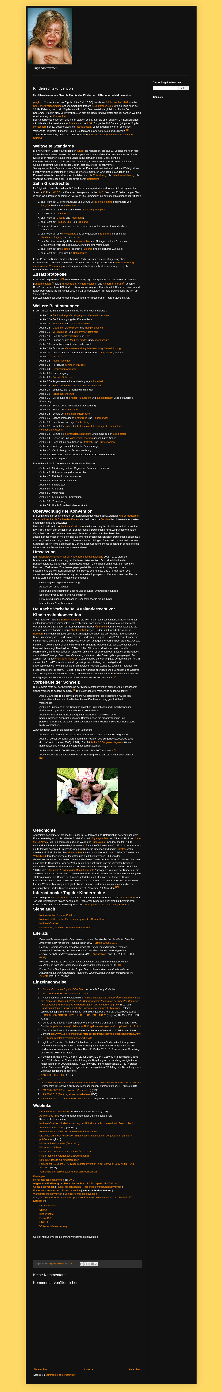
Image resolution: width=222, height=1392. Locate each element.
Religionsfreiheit (94, 327)
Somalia (72, 123)
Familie (66, 248)
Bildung (61, 217)
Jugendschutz (101, 340)
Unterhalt (98, 381)
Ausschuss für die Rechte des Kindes (58, 519)
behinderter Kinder (75, 364)
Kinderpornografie (113, 283)
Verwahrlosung (112, 348)
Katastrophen (83, 241)
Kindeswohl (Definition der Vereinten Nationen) (65, 927)
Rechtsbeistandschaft (51, 429)
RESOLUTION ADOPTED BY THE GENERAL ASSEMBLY (73, 1015)
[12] (41, 758)
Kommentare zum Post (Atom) (60, 1375)
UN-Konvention (48, 1205)
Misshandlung (95, 348)
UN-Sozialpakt (94, 1183)
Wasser (119, 262)
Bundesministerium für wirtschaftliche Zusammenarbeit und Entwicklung (81, 1008)
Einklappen (39, 1176)
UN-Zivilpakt (111, 1183)
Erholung (83, 221)
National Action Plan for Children (58, 915)
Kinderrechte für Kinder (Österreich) (59, 1143)
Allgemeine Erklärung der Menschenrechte (70, 870)
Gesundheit (63, 213)
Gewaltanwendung (75, 348)
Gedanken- (59, 327)
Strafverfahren (107, 442)
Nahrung (129, 262)
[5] (124, 283)
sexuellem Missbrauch (77, 413)
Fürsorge (87, 248)
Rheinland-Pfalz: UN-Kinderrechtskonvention (67, 1098)
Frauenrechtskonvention (46, 1190)
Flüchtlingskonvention (69, 1186)
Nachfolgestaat (83, 126)
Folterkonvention (71, 1190)
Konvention (59, 116)
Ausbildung (77, 217)
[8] (115, 676)
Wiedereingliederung (81, 438)
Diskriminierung (103, 201)
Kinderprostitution (87, 283)
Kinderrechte (75, 852)
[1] (127, 130)
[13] (117, 887)
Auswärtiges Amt (49, 1115)
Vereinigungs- (60, 331)
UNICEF (55, 192)
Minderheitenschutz (63, 393)
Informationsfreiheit (80, 323)
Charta (43, 1209)
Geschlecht (72, 205)
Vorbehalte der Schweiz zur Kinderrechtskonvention (68, 1171)
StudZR (44, 976)
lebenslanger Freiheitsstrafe (106, 426)
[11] (113, 749)
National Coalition (71, 526)
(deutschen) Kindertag (117, 904)
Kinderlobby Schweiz (51, 1147)
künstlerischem (104, 397)
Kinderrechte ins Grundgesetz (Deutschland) (64, 1155)
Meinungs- (58, 323)
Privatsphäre (69, 233)
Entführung (81, 417)
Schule (77, 385)
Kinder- (84, 340)
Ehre (87, 336)
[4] (52, 283)
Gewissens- (73, 327)
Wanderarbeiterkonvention (47, 1193)
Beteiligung (93, 178)
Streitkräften (119, 433)
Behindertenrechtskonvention (80, 1193)
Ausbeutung (82, 422)
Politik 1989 (46, 1218)
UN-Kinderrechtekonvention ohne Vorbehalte (67, 1038)
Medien (74, 340)
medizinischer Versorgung (47, 266)
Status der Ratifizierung (53, 1127)
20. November (114, 102)
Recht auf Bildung (62, 385)
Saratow (121, 849)
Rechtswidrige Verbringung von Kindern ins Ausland (81, 315)
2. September (99, 105)
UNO (100, 192)
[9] (74, 690)
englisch (38, 102)
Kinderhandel (69, 283)
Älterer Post (135, 1369)
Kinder (80, 150)
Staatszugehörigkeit (94, 209)
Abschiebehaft (79, 630)
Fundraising (98, 842)
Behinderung (80, 253)
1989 (125, 102)
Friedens (77, 237)
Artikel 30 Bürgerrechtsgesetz (107, 742)
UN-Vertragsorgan (129, 515)
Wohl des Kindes (64, 658)
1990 (110, 105)
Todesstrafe (83, 426)
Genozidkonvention (44, 1186)
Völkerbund (39, 856)
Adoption (57, 356)
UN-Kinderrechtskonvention (55, 1111)
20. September (92, 904)
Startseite (88, 1369)
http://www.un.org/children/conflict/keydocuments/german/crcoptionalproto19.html (96, 1026)
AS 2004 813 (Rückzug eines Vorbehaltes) (66, 1094)
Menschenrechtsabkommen (48, 1179)
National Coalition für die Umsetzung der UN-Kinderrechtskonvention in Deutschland (86, 1123)
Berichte (105, 519)
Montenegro (40, 126)
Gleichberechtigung (51, 237)
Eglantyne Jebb (100, 838)
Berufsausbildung (92, 385)
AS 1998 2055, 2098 (54, 1075)
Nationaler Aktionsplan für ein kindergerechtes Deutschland (70, 556)
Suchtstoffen (72, 409)
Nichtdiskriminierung (123, 175)
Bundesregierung (70, 619)
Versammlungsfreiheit (85, 331)
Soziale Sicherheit (63, 377)
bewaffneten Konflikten (77, 433)
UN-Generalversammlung (47, 105)
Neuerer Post (41, 1369)
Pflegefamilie (106, 352)
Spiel (69, 221)
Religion (45, 205)
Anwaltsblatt (99, 954)
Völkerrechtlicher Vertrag (53, 1226)
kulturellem (85, 397)
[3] (62, 279)
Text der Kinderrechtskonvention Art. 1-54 (66, 993)
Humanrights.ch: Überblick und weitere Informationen (69, 1131)
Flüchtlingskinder (62, 360)
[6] (44, 644)
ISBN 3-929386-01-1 (105, 942)
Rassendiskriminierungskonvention (102, 1186)
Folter (68, 426)
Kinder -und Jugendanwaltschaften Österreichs (66, 1151)
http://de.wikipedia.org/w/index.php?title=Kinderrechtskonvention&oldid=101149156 (85, 1197)
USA (89, 123)
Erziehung (105, 233)
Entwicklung (99, 175)
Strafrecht (87, 442)
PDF (42, 957)
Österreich (101, 626)
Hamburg (38, 633)
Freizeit (61, 221)
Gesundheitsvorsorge (64, 369)
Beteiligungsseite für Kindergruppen (59, 1159)
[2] (44, 191)
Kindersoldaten (42, 283)
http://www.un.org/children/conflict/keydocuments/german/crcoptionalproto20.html (96, 1033)
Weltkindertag (127, 897)
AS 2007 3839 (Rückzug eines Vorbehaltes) (67, 1090)
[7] (65, 669)
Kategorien (39, 1200)
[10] (129, 690)
